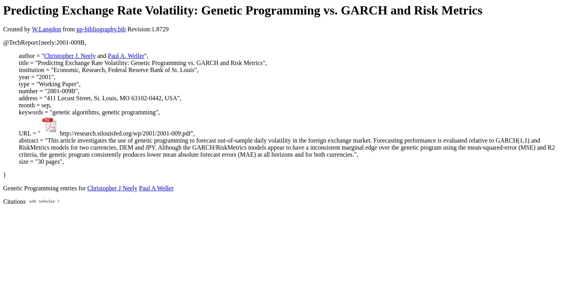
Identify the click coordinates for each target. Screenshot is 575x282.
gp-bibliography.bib (101, 29)
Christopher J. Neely (70, 55)
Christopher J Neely (112, 188)
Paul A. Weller (126, 55)
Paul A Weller (156, 188)
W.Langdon (46, 29)
